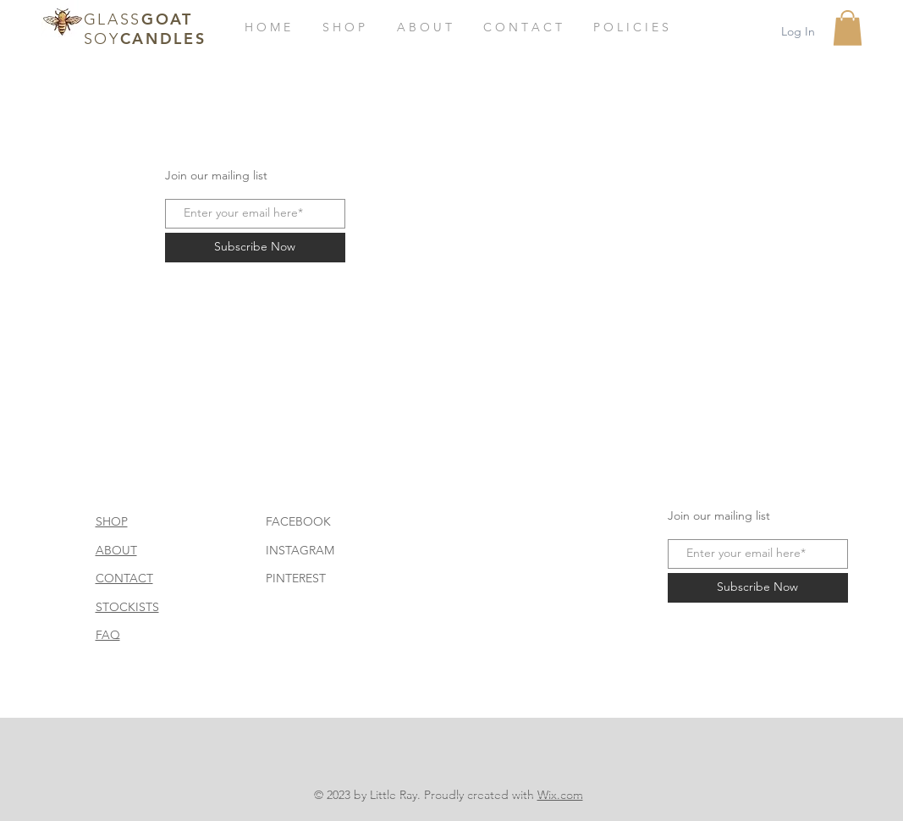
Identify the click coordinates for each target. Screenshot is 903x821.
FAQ (108, 634)
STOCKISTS (127, 606)
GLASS (113, 19)
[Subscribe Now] (255, 247)
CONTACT (124, 578)
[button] (847, 28)
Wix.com (560, 794)
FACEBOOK (298, 521)
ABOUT (116, 550)
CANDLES (163, 38)
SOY (102, 39)
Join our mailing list (216, 175)
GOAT (167, 19)
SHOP (112, 521)
